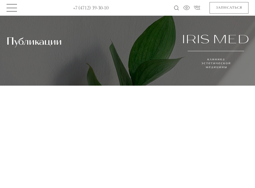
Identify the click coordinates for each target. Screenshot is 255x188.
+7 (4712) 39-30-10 (91, 7)
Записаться (229, 7)
